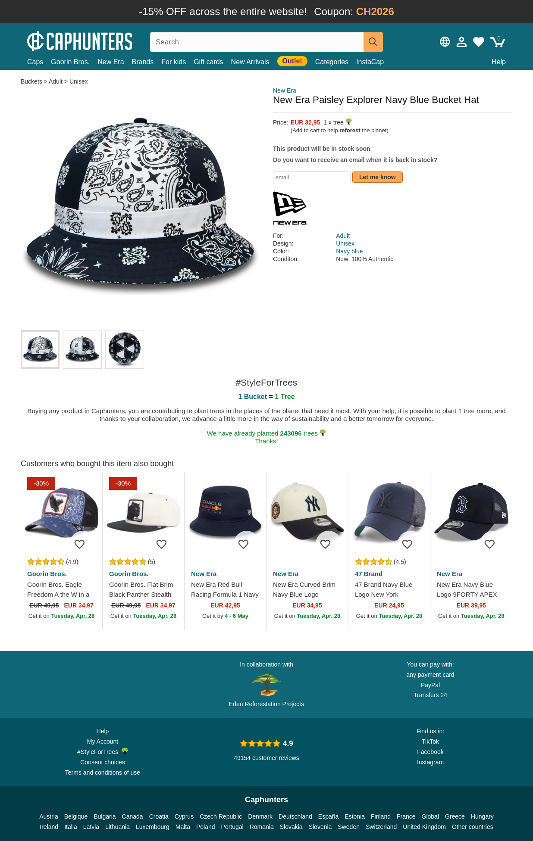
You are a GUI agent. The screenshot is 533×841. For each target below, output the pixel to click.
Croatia (159, 816)
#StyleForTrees (102, 751)
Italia (70, 826)
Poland (205, 826)
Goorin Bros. (70, 61)
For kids (173, 61)
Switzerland (381, 826)
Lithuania (117, 826)
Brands (143, 61)
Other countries (472, 826)
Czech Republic (221, 816)
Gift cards (208, 61)
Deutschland (295, 816)
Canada (132, 816)
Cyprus (184, 816)
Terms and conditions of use (102, 772)
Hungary (482, 816)
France (406, 816)
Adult (56, 81)
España (328, 816)
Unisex (78, 81)
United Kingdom (424, 826)
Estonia (355, 816)
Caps (35, 61)
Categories (331, 61)
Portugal (232, 826)
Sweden (349, 826)
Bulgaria (105, 816)
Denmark (260, 816)
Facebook (430, 751)
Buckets (32, 81)
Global (430, 816)
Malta (183, 826)
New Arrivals (250, 61)
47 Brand (369, 573)
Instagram (430, 762)
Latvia (91, 826)
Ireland (49, 826)
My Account (102, 741)
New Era (110, 61)
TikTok (430, 741)
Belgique (76, 816)
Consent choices (102, 762)
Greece (455, 816)
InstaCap (370, 61)
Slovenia (320, 826)
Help (499, 61)
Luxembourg (152, 826)
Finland (381, 816)
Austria (48, 816)
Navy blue (349, 251)
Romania (262, 826)
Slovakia (291, 826)
